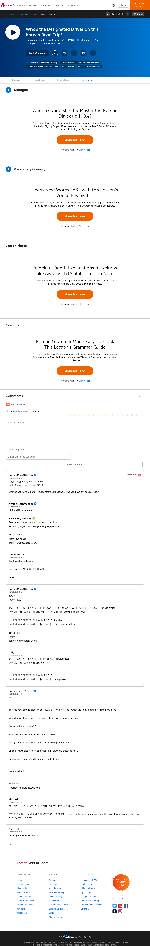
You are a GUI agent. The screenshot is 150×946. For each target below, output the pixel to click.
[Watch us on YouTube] (120, 901)
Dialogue (16, 80)
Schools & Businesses (58, 904)
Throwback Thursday (28, 14)
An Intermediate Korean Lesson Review (42, 67)
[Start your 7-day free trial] (121, 878)
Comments (88, 80)
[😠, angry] (93, 404)
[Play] (8, 169)
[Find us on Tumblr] (114, 907)
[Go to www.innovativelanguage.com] (75, 932)
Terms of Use (122, 938)
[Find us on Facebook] (126, 901)
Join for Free (75, 140)
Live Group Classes (25, 896)
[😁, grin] (79, 404)
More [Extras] (74, 5)
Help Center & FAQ (89, 876)
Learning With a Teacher (91, 900)
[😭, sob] (113, 404)
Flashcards (22, 884)
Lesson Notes (63, 80)
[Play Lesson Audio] (12, 32)
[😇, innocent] (117, 404)
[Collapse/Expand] (75, 396)
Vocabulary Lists (24, 888)
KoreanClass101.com (92, 938)
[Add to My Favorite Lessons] (64, 53)
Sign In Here (84, 150)
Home (19, 876)
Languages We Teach (58, 900)
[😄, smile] (69, 404)
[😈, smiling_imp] (132, 404)
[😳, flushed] (74, 404)
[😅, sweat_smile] (103, 404)
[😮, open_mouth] (127, 404)
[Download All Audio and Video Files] (93, 53)
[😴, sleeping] (122, 404)
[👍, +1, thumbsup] (142, 404)
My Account (86, 888)
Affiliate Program (56, 913)
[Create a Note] (74, 53)
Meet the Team (55, 884)
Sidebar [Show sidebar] (140, 14)
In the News (54, 896)
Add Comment (20, 460)
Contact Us (85, 904)
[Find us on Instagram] (120, 907)
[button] (113, 5)
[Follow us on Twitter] (114, 901)
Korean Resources (25, 900)
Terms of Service (104, 941)
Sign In (123, 5)
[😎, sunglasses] (89, 404)
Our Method (54, 876)
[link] (108, 14)
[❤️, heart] (137, 404)
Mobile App (22, 909)
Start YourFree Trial (140, 5)
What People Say (56, 888)
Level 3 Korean (68, 67)
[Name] (38, 445)
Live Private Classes (26, 892)
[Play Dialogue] (8, 90)
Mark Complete (37, 53)
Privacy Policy (108, 938)
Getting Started (87, 880)
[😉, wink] (108, 404)
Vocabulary (47, 5)
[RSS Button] (8, 404)
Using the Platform (89, 892)
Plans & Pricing (55, 892)
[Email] (38, 452)
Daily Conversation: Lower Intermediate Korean (80, 63)
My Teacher (62, 5)
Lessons (33, 5)
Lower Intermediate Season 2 (89, 67)
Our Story (53, 880)
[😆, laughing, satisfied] (98, 404)
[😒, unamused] (84, 404)
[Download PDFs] (83, 53)
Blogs (51, 909)
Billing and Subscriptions (91, 884)
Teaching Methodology (90, 896)
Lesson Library (11, 14)
